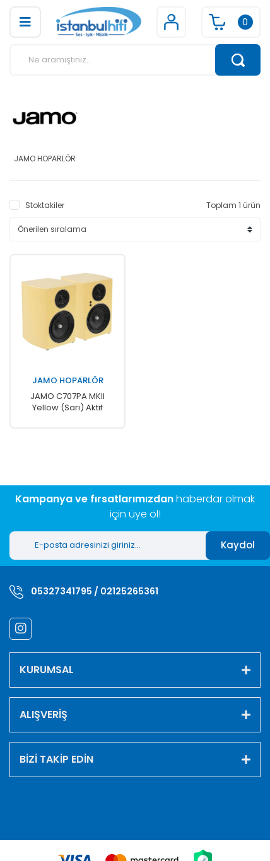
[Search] (135, 60)
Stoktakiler (44, 205)
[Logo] (98, 22)
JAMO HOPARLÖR (67, 380)
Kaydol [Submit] (238, 545)
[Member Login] (171, 22)
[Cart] (231, 22)
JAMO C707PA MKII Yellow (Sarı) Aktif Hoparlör (67, 402)
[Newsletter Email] (107, 545)
